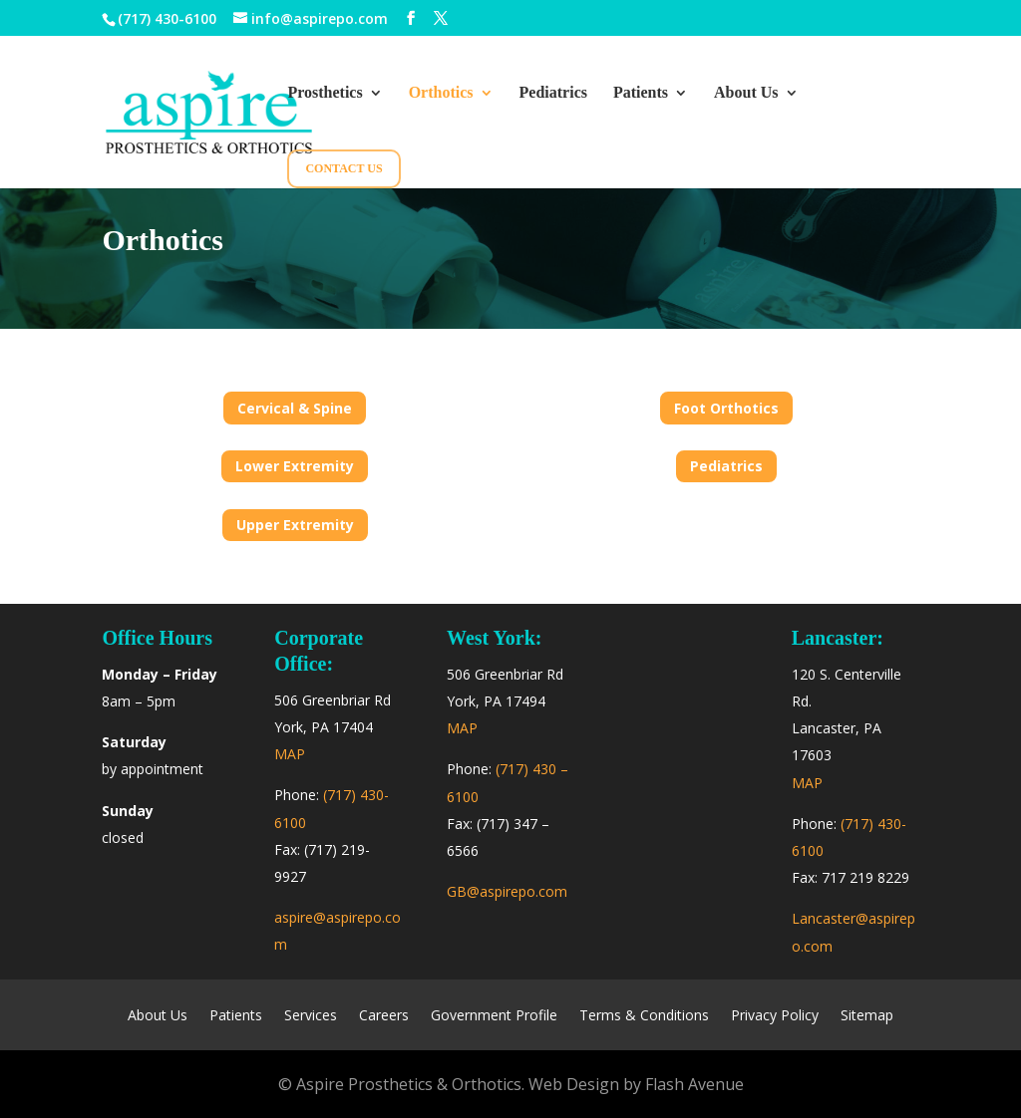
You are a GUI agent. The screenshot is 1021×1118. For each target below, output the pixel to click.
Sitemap (867, 1016)
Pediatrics (553, 93)
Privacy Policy (775, 1016)
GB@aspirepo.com (507, 891)
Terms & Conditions (644, 1016)
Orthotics (441, 93)
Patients (640, 93)
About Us (746, 93)
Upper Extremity (295, 524)
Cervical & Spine (294, 408)
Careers (384, 1016)
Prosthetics (324, 93)
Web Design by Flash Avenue (636, 1084)
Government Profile (494, 1016)
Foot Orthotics (726, 408)
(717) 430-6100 (167, 18)
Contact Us (343, 168)
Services (310, 1016)
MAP (289, 753)
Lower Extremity (294, 465)
